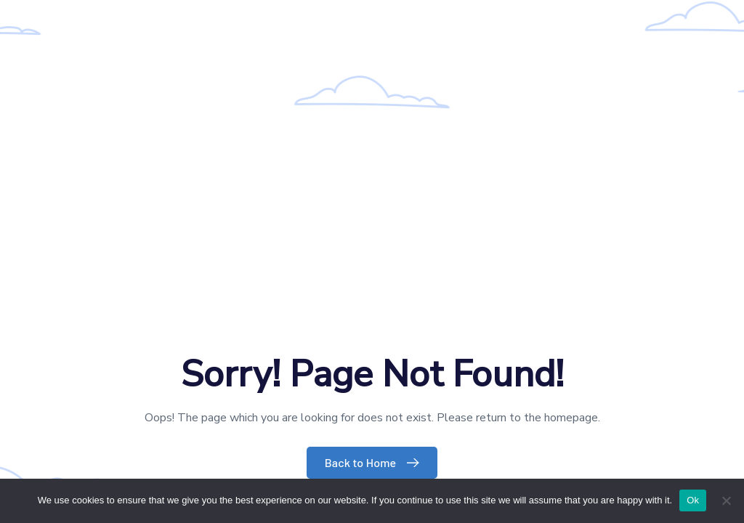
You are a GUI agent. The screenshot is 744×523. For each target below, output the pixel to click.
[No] (726, 500)
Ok (693, 500)
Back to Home (375, 462)
